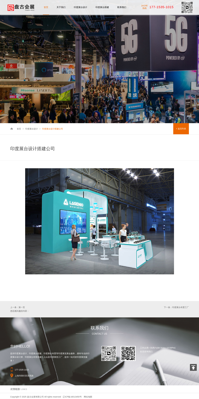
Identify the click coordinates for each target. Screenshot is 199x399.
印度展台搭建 (102, 7)
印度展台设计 (80, 7)
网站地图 (88, 397)
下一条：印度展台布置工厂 (176, 307)
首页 (46, 7)
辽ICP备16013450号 (72, 397)
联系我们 (121, 7)
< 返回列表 (181, 128)
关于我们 (61, 7)
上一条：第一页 (17, 307)
